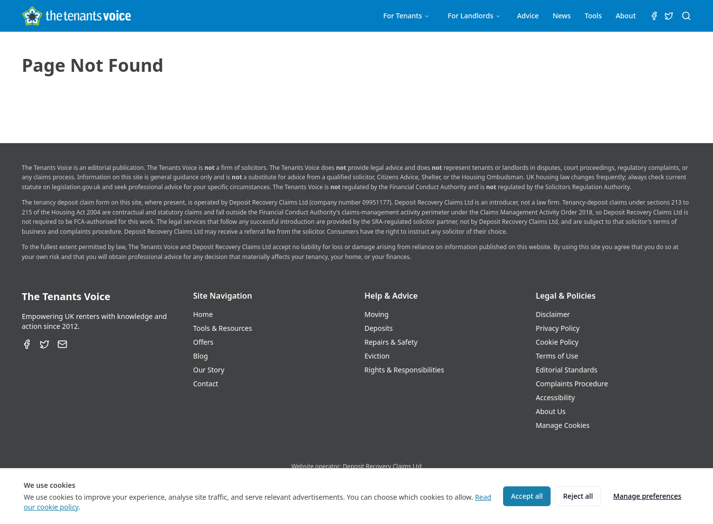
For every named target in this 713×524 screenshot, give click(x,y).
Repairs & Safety (390, 342)
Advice (528, 15)
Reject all (578, 496)
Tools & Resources (222, 328)
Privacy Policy (557, 328)
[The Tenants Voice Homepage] (76, 16)
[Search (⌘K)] (686, 16)
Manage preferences (647, 496)
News (562, 15)
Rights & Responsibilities (404, 369)
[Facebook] (27, 344)
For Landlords (474, 15)
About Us (550, 411)
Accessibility (555, 397)
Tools (593, 15)
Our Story (208, 369)
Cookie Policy (557, 342)
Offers (203, 342)
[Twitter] (45, 344)
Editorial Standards (567, 369)
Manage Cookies (563, 425)
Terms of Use (557, 356)
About (625, 15)
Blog (200, 356)
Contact (205, 383)
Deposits (378, 328)
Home (203, 314)
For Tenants (406, 15)
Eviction (377, 356)
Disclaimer (553, 314)
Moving (376, 314)
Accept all (527, 496)
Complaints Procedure (572, 383)
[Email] (62, 344)
